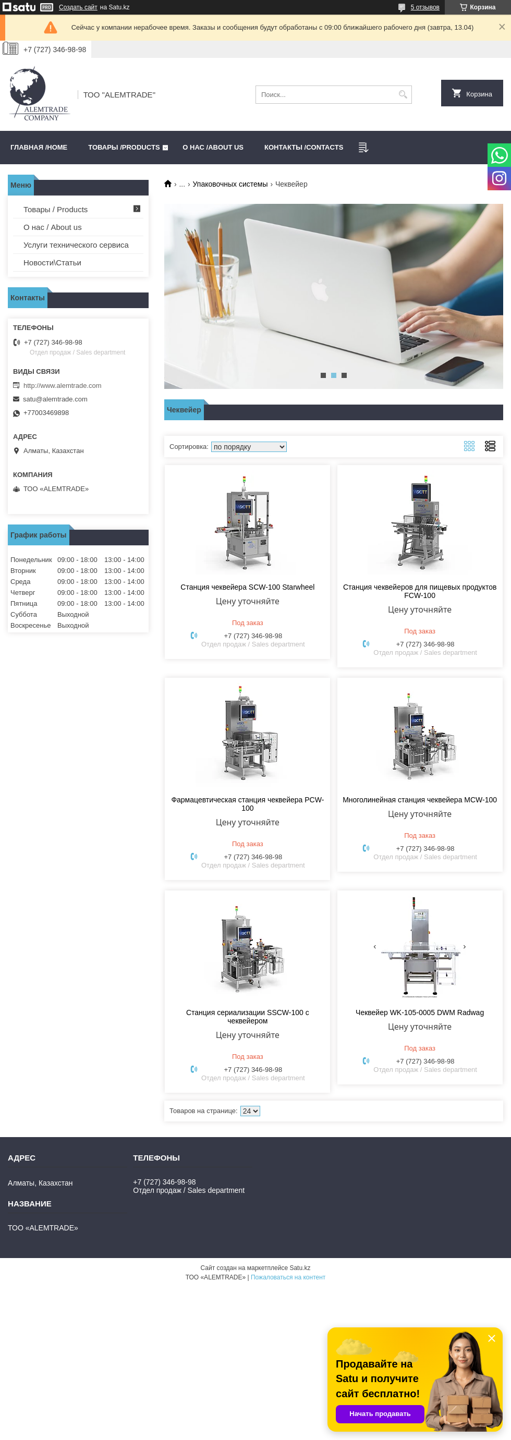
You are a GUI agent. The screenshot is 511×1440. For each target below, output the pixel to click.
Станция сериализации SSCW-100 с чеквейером (247, 1016)
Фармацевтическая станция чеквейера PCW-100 (247, 804)
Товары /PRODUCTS (124, 147)
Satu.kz (299, 1268)
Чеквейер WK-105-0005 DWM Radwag (420, 1012)
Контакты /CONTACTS (303, 147)
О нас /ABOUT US (213, 147)
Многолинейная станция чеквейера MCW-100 (420, 800)
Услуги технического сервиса (76, 244)
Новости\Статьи (52, 262)
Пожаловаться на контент (288, 1277)
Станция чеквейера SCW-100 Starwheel (247, 587)
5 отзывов (425, 7)
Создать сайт (78, 7)
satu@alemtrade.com (55, 399)
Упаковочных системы (230, 184)
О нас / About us (52, 227)
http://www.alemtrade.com (62, 385)
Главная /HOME (38, 147)
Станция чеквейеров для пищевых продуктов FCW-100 (420, 591)
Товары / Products (55, 209)
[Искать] (403, 95)
